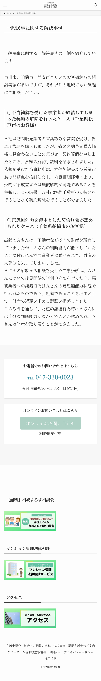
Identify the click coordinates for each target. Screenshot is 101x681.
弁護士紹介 (13, 645)
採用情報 (50, 658)
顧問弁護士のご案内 (81, 645)
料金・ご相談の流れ (37, 645)
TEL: (50, 377)
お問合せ (55, 652)
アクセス (13, 652)
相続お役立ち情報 (34, 652)
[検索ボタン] (96, 5)
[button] (50, 423)
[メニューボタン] (5, 5)
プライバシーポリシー (78, 652)
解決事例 (59, 645)
